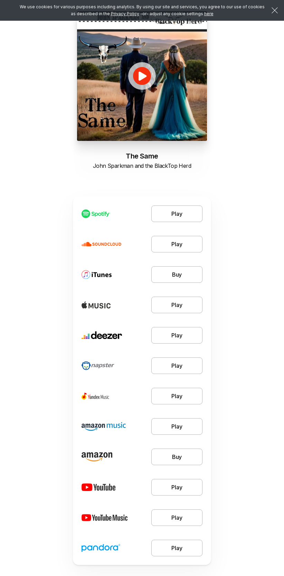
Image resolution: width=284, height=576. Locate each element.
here (209, 13)
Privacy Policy (125, 13)
